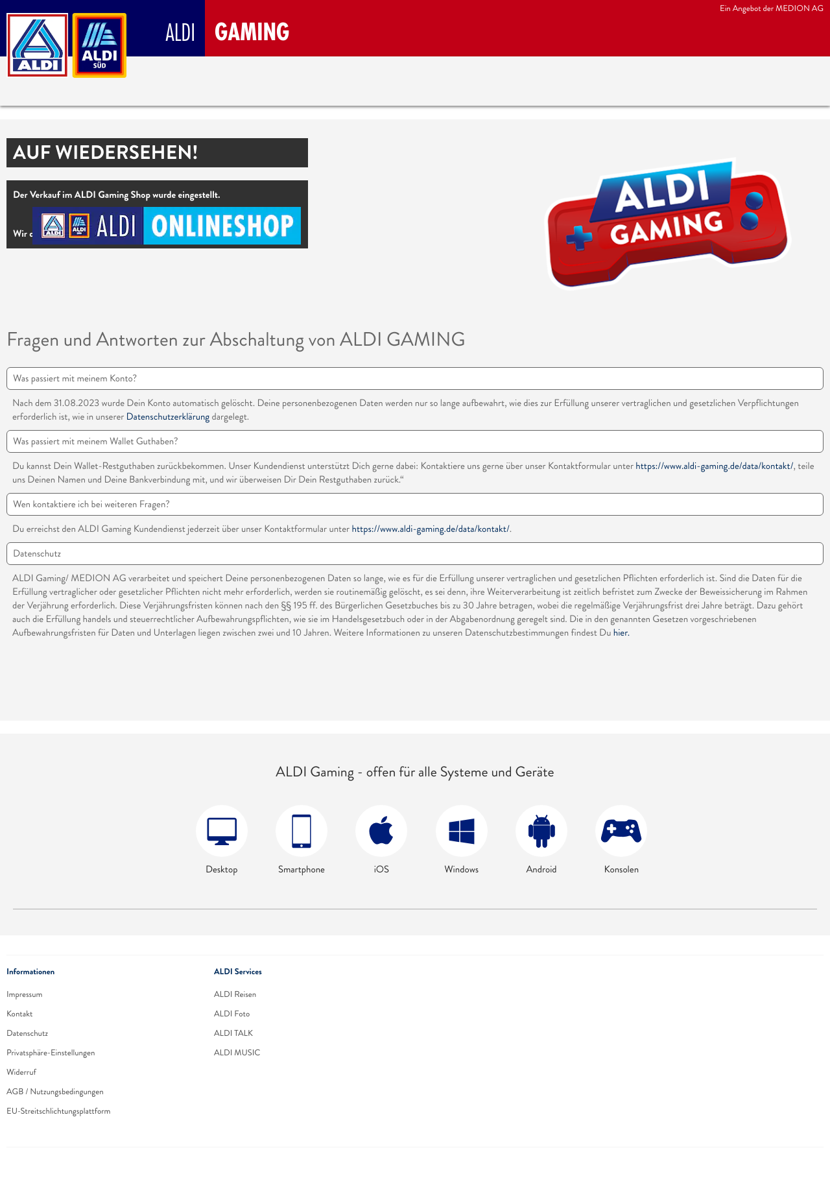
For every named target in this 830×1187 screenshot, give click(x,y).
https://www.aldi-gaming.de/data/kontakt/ (714, 466)
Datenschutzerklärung (168, 417)
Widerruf (21, 1072)
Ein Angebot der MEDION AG (772, 8)
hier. (621, 633)
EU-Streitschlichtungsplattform (58, 1111)
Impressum (24, 994)
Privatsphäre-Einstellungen (50, 1053)
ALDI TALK (233, 1033)
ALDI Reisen (235, 994)
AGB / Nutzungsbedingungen (55, 1091)
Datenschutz (27, 1033)
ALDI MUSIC (237, 1053)
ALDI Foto (232, 1014)
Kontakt (19, 1014)
